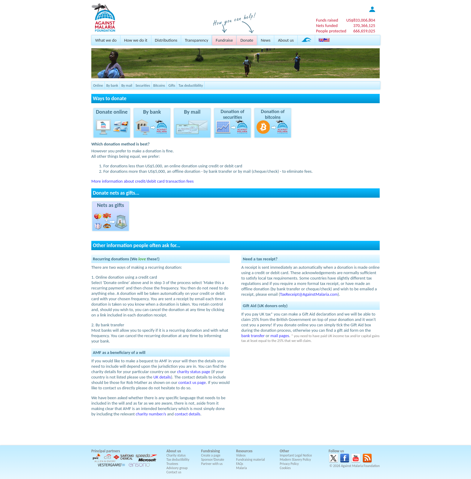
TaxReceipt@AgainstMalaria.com (309, 294)
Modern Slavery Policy (295, 459)
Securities (142, 85)
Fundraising (210, 451)
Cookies (285, 468)
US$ (360, 20)
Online (98, 85)
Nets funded (327, 25)
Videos (241, 455)
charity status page (193, 371)
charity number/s (151, 414)
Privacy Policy (289, 464)
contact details (187, 414)
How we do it (135, 40)
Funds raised (327, 20)
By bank (112, 85)
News (265, 40)
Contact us (173, 472)
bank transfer (253, 335)
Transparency (196, 40)
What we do (106, 40)
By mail (126, 85)
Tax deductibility (190, 85)
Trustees (172, 464)
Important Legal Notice (296, 455)
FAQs (239, 464)
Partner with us (212, 464)
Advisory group (177, 468)
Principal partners (105, 451)
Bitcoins (159, 85)
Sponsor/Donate (212, 459)
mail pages (279, 335)
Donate (246, 40)
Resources (244, 451)
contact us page (192, 382)
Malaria (241, 468)
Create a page (210, 455)
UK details (162, 377)
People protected (331, 31)
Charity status (176, 455)
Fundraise (224, 40)
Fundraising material (250, 459)
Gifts (171, 85)
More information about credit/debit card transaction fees (142, 181)
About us (285, 40)
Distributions (166, 40)
